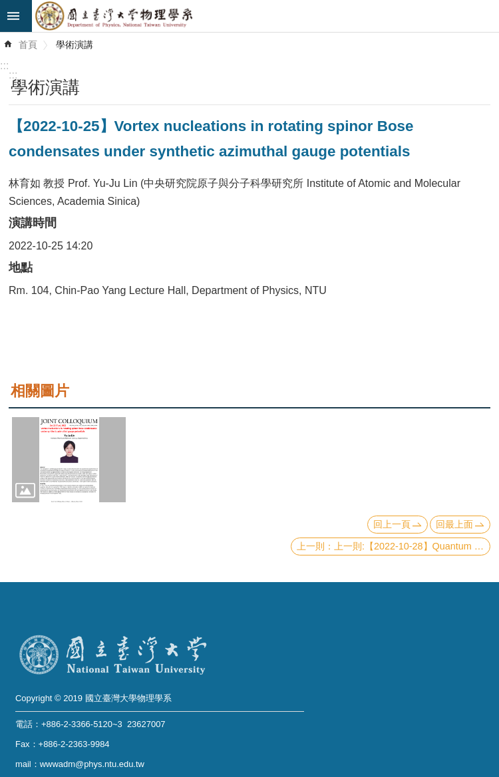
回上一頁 (392, 524)
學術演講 (74, 44)
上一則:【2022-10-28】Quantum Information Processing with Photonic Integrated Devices (412, 546)
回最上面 (454, 524)
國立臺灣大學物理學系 (265, 16)
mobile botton (16, 16)
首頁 (28, 44)
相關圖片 (40, 391)
